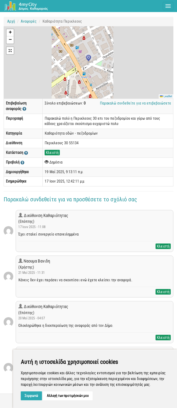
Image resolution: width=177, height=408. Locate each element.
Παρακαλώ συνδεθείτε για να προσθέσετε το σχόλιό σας (70, 199)
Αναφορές (29, 21)
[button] (88, 58)
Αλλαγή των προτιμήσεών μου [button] (68, 396)
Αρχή (11, 21)
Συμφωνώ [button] (31, 396)
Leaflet (166, 96)
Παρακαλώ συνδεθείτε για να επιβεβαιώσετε (135, 103)
